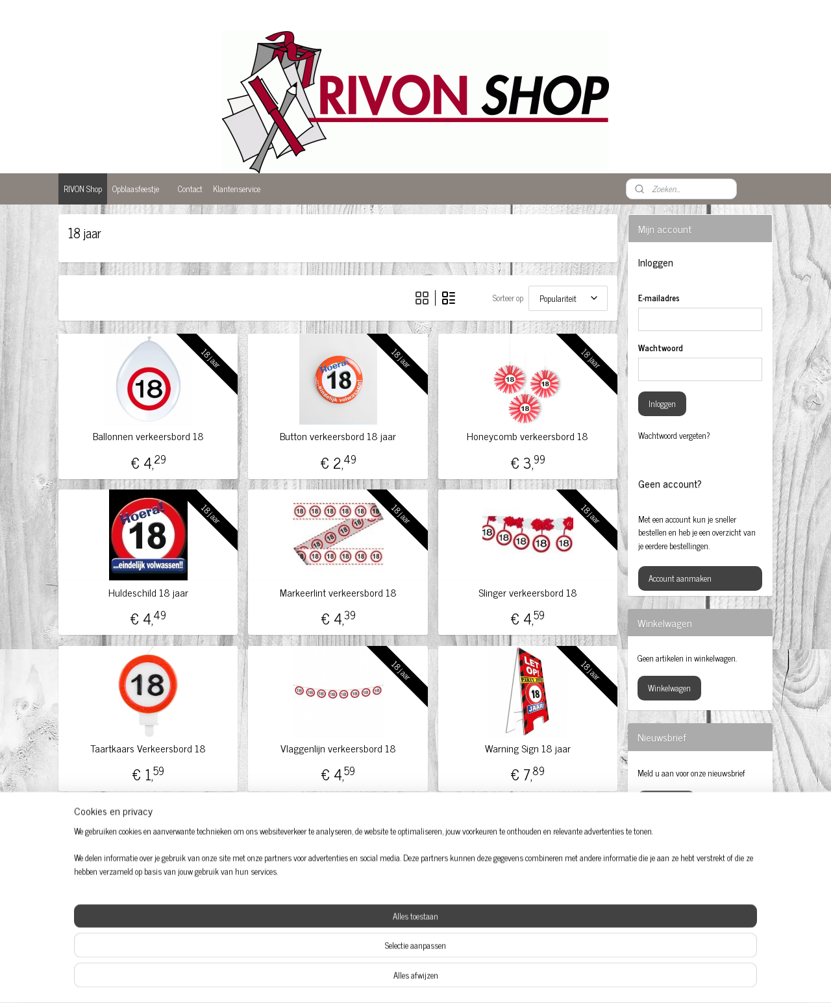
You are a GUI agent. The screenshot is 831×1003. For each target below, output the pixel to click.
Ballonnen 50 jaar (105, 927)
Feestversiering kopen (397, 902)
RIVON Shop (83, 188)
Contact (190, 188)
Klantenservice (236, 188)
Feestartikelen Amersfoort (260, 928)
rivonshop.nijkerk (679, 876)
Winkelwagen (669, 688)
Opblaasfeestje (135, 188)
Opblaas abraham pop (397, 916)
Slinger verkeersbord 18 (527, 592)
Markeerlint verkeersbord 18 (337, 592)
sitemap (382, 979)
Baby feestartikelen (107, 913)
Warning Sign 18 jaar (528, 748)
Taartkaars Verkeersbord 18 (148, 748)
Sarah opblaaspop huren (544, 902)
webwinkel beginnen (437, 979)
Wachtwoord (660, 347)
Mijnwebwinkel (525, 979)
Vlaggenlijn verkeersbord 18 (337, 748)
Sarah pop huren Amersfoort (550, 916)
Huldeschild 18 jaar (148, 592)
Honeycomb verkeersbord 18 (527, 436)
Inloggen (662, 403)
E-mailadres (659, 297)
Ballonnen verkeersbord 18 (148, 436)
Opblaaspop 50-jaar (392, 928)
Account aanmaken (680, 578)
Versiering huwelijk (535, 928)
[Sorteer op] (568, 298)
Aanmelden (666, 803)
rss (402, 979)
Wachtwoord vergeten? (674, 435)
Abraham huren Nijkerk (257, 902)
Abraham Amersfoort (111, 900)
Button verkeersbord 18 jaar (338, 436)
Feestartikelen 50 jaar (253, 916)
